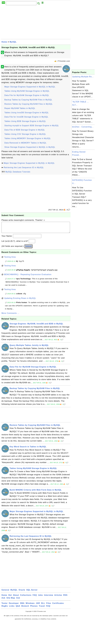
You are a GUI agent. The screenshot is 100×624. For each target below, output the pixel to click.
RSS (65, 597)
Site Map (10, 600)
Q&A (18, 608)
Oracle (22, 592)
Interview (48, 597)
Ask (3, 600)
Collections (25, 597)
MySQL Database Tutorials (17, 172)
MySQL (13, 42)
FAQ (35, 597)
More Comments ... (10, 315)
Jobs (40, 597)
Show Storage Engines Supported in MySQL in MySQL (29, 147)
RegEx (5, 608)
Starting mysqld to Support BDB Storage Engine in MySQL (31, 126)
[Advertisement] (36, 23)
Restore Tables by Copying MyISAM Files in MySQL (28, 104)
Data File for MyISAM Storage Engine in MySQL (26, 95)
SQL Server (32, 592)
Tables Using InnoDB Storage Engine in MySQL (26, 113)
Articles (58, 597)
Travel (42, 608)
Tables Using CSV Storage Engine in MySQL (25, 134)
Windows (30, 606)
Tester (5, 606)
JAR (38, 606)
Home (4, 42)
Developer (14, 606)
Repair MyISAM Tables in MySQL (19, 108)
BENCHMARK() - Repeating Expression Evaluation (28, 277)
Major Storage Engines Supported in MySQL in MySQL (29, 87)
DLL (43, 606)
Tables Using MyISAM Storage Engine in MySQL (27, 91)
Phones (34, 608)
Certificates (58, 606)
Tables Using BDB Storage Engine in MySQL (25, 121)
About (16, 597)
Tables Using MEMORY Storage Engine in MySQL (27, 138)
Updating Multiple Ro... (83, 77)
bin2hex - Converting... (83, 127)
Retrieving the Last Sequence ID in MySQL (24, 167)
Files (48, 606)
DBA (22, 606)
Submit (28, 248)
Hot (10, 597)
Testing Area (10, 259)
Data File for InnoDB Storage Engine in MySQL (26, 117)
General (5, 592)
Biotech (25, 608)
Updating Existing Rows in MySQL (20, 301)
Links (12, 608)
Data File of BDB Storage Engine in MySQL (24, 130)
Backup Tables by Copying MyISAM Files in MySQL (28, 100)
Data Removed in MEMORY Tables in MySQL (25, 143)
